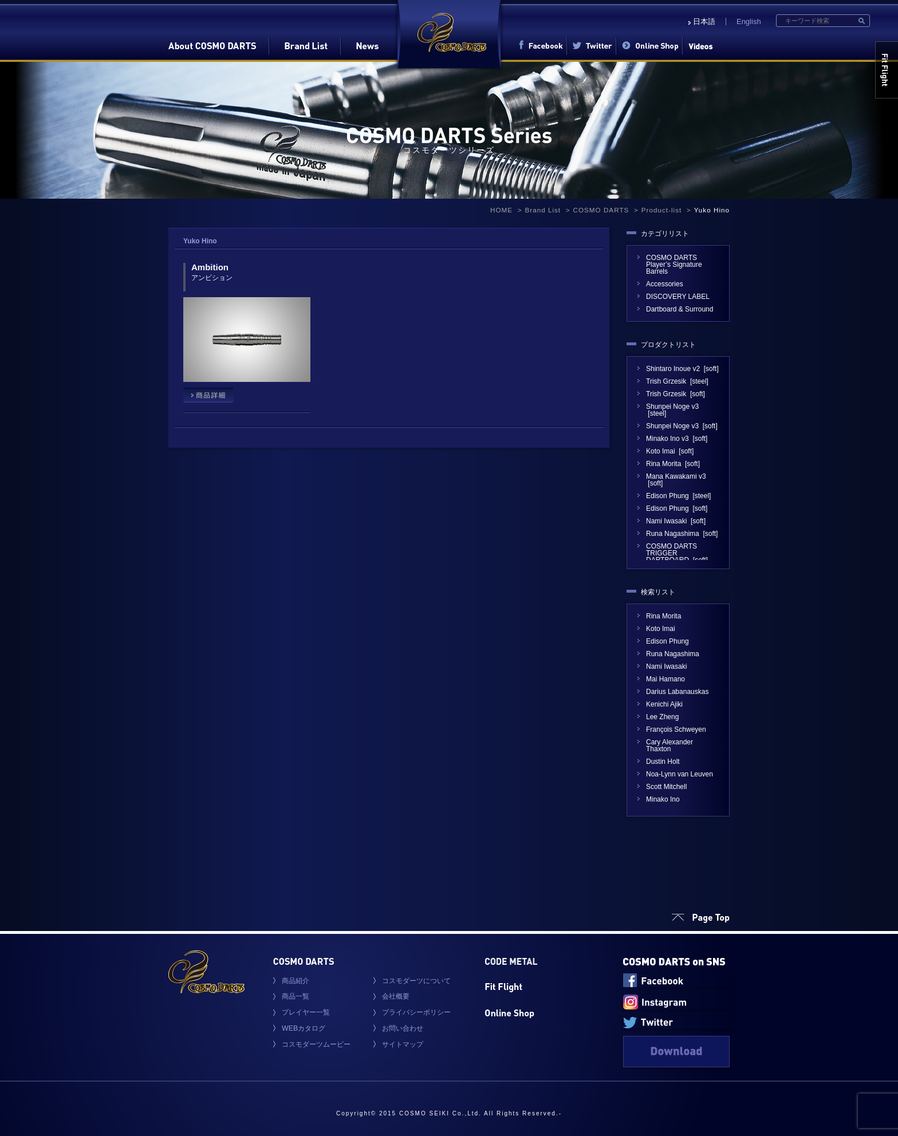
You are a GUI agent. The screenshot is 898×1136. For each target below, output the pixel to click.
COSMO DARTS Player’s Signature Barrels (674, 264)
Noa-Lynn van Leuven (679, 774)
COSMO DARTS (601, 210)
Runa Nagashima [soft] (682, 534)
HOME (501, 210)
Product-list (661, 210)
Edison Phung (667, 641)
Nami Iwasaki (666, 666)
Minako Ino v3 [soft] (676, 439)
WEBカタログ (303, 1028)
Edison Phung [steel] (678, 496)
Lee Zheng (662, 717)
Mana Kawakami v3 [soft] (676, 479)
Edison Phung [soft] (676, 508)
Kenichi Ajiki (664, 704)
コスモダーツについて (416, 981)
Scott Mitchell (666, 787)
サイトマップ (402, 1044)
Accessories (664, 284)
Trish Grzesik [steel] (677, 381)
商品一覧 (295, 996)
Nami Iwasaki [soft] (676, 521)
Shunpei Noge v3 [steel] (672, 410)
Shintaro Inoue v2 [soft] (682, 369)
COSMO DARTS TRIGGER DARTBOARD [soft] (677, 553)
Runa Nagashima (672, 654)
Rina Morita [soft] (673, 464)
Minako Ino (663, 799)
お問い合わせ (402, 1028)
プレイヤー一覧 (306, 1012)
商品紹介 (295, 981)
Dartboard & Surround (679, 309)
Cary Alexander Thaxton (669, 745)
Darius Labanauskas (677, 692)
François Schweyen (676, 729)
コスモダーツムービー (316, 1044)
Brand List (543, 210)
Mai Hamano (665, 679)
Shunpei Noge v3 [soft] (682, 426)
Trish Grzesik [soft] (675, 394)
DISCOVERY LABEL (681, 297)
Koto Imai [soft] (670, 451)
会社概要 (395, 996)
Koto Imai (660, 629)
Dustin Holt (663, 762)
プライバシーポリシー (416, 1012)
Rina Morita (663, 616)
